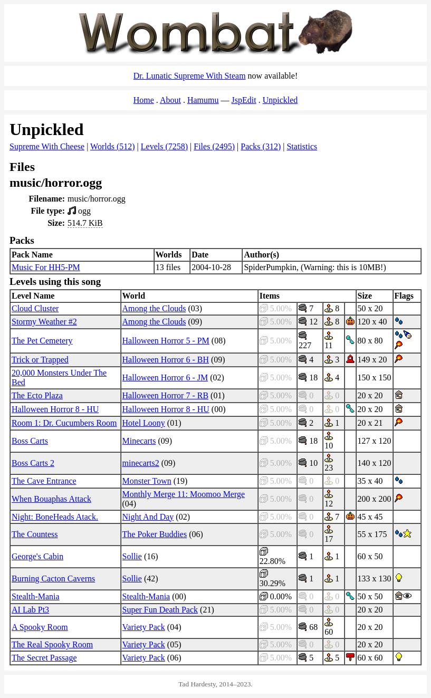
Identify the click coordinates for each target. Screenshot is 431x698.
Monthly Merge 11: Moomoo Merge (183, 494)
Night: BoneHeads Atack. (55, 516)
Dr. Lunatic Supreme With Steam (189, 75)
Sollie (132, 556)
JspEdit (244, 99)
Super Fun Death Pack (160, 609)
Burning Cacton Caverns (53, 578)
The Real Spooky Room (52, 644)
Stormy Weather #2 (44, 321)
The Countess (35, 534)
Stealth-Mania (36, 596)
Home (143, 99)
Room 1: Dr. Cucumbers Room (64, 422)
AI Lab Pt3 (30, 609)
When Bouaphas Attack (51, 498)
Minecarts (139, 440)
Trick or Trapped (40, 359)
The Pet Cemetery (42, 340)
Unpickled (280, 99)
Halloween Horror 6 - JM (165, 377)
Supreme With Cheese (46, 146)
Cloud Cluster (35, 308)
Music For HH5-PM (46, 267)
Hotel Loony (143, 422)
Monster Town (146, 480)
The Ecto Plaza (37, 395)
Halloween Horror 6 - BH (165, 359)
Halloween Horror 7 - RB (165, 395)
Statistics (301, 146)
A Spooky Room (40, 627)
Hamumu (203, 99)
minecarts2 (140, 462)
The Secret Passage (44, 657)
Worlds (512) (112, 146)
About (170, 99)
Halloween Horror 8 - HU (55, 409)
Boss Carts (30, 440)
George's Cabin (37, 556)
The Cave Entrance (44, 480)
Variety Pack (143, 627)
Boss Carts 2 (33, 462)
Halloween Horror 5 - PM (165, 340)
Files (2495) (214, 146)
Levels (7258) (164, 146)
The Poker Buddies (154, 534)
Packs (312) (261, 146)
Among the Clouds (154, 308)
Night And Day (148, 516)
